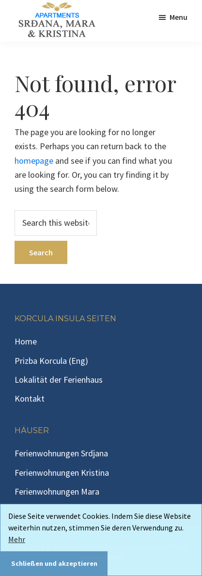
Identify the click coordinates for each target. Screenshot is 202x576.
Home (26, 341)
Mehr (16, 539)
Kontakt (30, 398)
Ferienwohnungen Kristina (62, 472)
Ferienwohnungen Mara (57, 491)
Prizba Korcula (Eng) (51, 360)
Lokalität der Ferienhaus (59, 379)
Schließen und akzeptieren (54, 563)
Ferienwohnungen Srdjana (61, 453)
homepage (34, 160)
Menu (178, 17)
